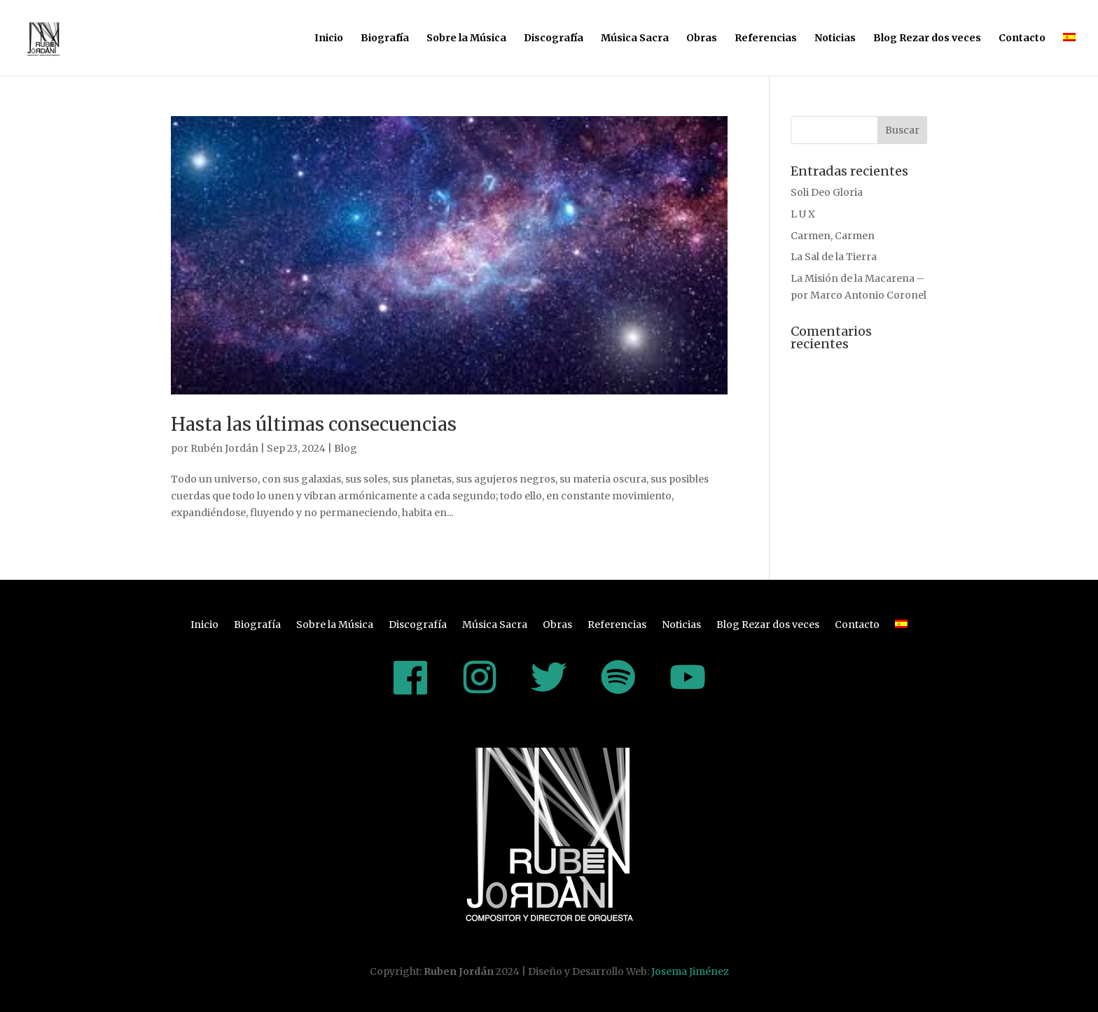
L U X (803, 214)
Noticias (835, 38)
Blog (345, 448)
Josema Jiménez (690, 971)
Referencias (766, 38)
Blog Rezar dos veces (927, 38)
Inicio (328, 38)
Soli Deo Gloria (827, 192)
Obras (701, 38)
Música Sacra (635, 38)
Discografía (553, 38)
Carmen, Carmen (833, 235)
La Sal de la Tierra (834, 256)
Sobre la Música (466, 38)
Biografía (385, 38)
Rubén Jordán (224, 448)
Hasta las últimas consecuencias (314, 424)
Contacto (1022, 38)
